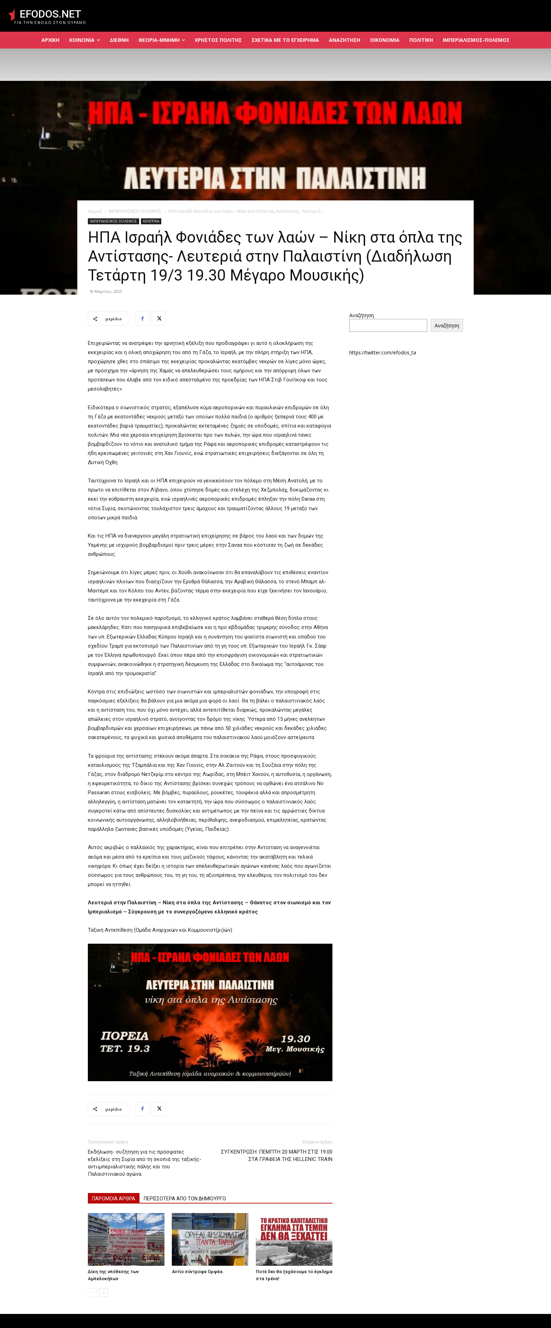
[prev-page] (92, 1292)
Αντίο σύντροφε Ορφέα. (198, 1271)
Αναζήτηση (361, 315)
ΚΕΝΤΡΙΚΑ (151, 221)
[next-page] (103, 1292)
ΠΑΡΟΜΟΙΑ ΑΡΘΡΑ (113, 1198)
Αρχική (95, 211)
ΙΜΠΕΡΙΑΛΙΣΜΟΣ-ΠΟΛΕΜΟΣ (135, 211)
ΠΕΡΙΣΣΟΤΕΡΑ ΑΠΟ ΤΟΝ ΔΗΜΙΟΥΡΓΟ (185, 1198)
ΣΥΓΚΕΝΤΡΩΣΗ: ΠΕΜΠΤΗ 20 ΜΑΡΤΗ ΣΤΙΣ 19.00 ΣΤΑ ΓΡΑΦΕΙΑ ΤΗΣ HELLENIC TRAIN (276, 1155)
